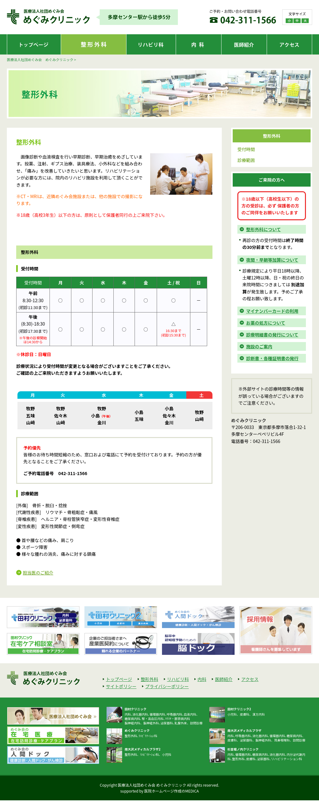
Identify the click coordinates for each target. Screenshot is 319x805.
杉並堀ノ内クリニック (243, 749)
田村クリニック (135, 709)
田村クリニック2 (239, 709)
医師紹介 (223, 679)
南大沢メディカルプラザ (244, 730)
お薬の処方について (265, 323)
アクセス (249, 679)
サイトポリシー (121, 686)
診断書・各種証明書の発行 (272, 358)
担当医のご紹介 (38, 572)
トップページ (119, 679)
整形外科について (263, 229)
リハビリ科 (178, 679)
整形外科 (149, 679)
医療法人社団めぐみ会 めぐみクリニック (40, 59)
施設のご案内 (259, 346)
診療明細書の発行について (272, 334)
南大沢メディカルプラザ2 (142, 749)
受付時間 (246, 149)
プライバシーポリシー (167, 686)
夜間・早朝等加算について (272, 260)
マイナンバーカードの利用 (272, 311)
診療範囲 (246, 160)
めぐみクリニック (137, 730)
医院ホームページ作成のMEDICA (171, 790)
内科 (202, 679)
